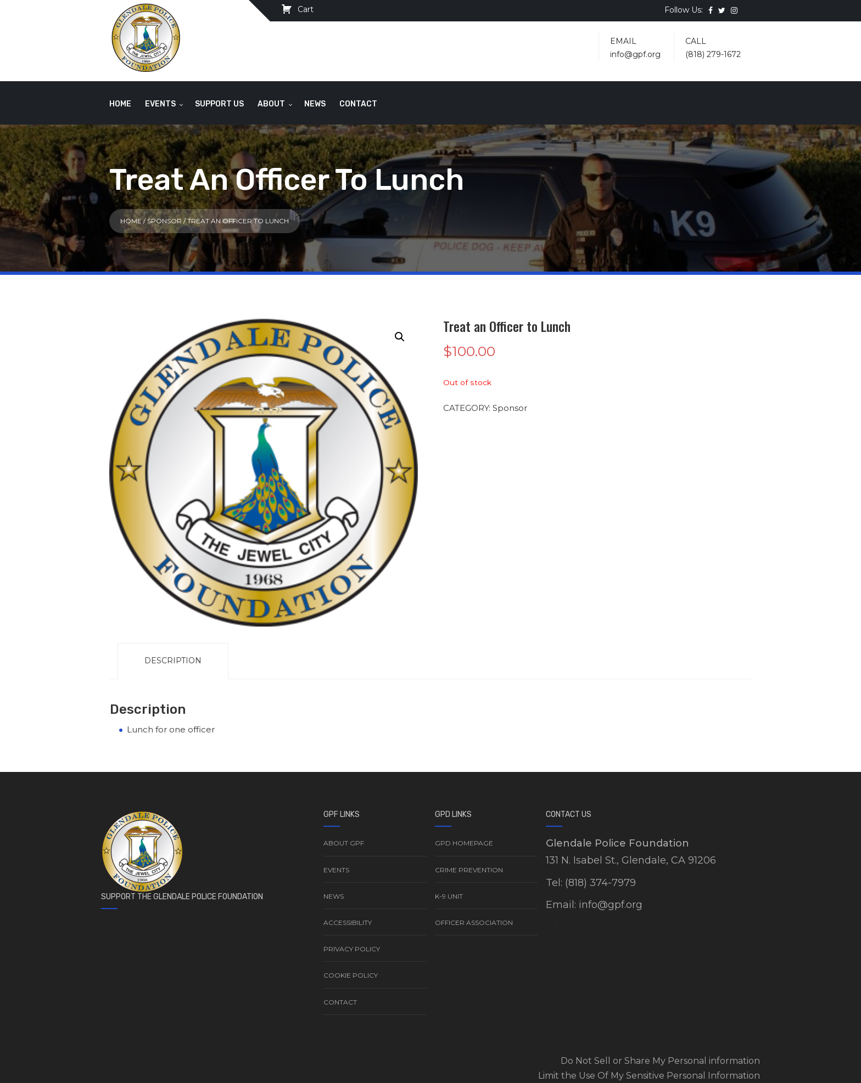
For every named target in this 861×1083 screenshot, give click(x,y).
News (315, 104)
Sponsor (164, 221)
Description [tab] (173, 660)
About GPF (343, 843)
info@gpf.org (635, 54)
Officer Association (474, 922)
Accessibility (347, 922)
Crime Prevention (469, 870)
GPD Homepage (464, 843)
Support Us (219, 104)
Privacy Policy (351, 949)
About (271, 104)
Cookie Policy (350, 975)
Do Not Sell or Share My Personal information (660, 1061)
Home (120, 104)
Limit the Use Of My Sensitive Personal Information (649, 1075)
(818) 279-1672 (713, 54)
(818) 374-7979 (600, 883)
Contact (358, 104)
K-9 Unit (449, 896)
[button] (400, 337)
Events (160, 104)
